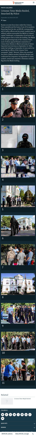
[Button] (3, 20)
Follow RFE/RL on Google (22, 434)
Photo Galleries (6, 8)
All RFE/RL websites (7, 434)
